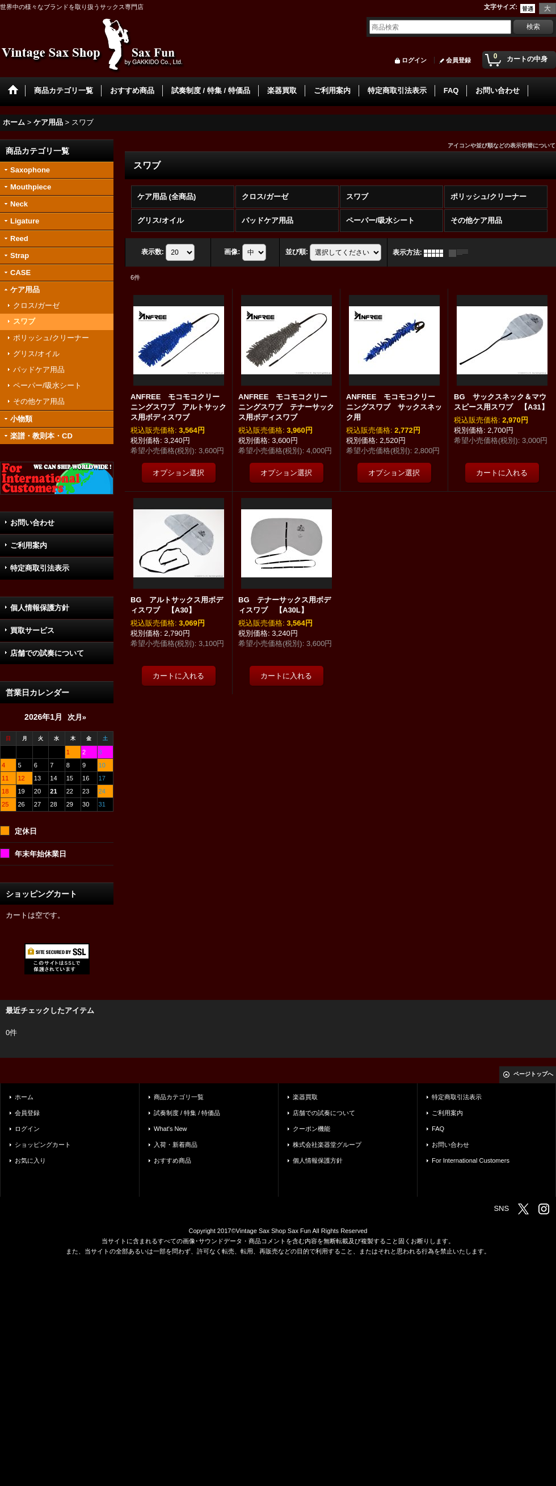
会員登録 (458, 60)
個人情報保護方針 (39, 607)
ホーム (24, 1097)
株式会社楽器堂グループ (327, 1144)
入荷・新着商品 (175, 1144)
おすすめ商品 (172, 1160)
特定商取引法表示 (39, 568)
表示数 (152, 252)
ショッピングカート (43, 1144)
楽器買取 (305, 1097)
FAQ (438, 1128)
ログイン (414, 60)
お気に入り (30, 1160)
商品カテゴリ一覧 (179, 1097)
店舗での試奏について (47, 653)
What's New (170, 1128)
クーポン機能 (311, 1128)
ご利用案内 (28, 545)
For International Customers (470, 1160)
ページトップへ (533, 1074)
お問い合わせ (32, 522)
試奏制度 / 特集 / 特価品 (187, 1112)
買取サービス (32, 630)
